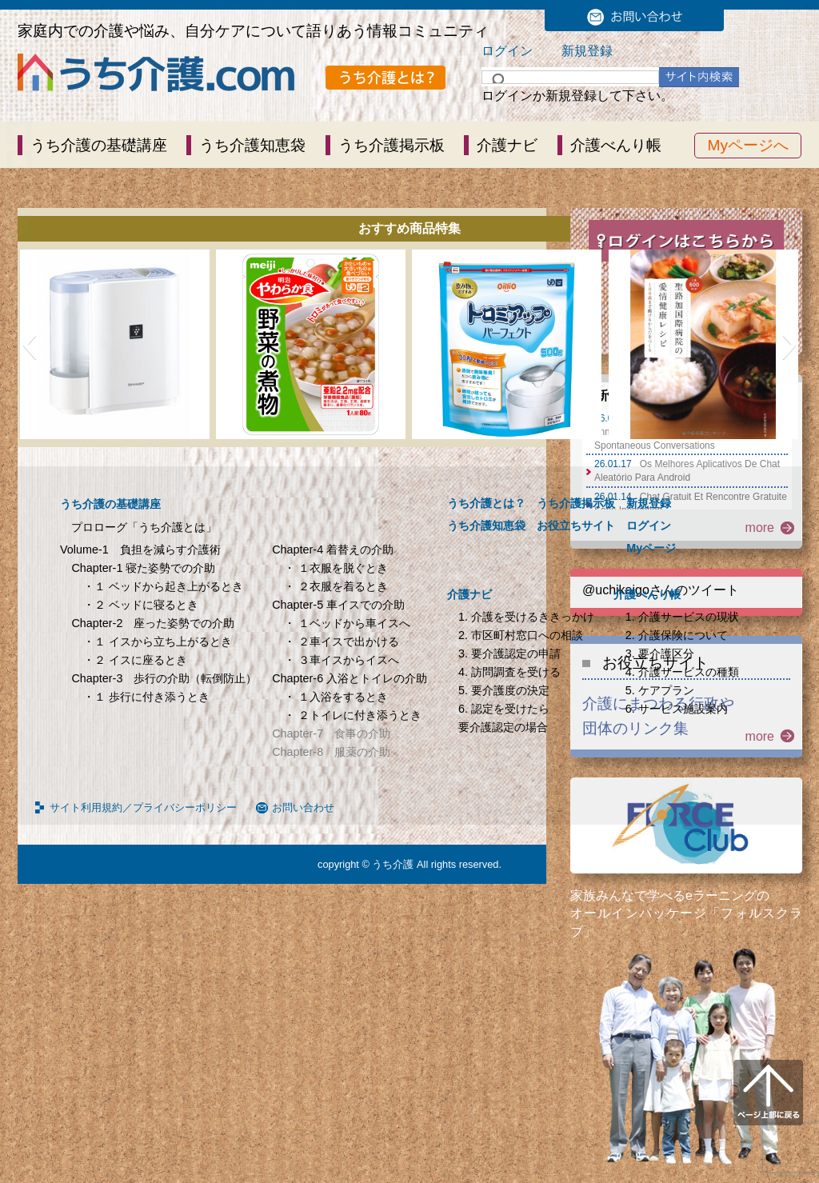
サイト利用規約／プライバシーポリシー (143, 807)
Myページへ (748, 145)
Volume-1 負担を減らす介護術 (140, 549)
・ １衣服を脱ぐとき (336, 568)
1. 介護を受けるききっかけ (526, 616)
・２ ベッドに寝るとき (140, 604)
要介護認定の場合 (503, 727)
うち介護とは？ (486, 503)
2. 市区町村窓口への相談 (520, 635)
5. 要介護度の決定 (503, 690)
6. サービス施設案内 (676, 708)
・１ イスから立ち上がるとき (157, 641)
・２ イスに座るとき (135, 659)
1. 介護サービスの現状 (682, 616)
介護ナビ (507, 145)
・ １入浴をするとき (336, 696)
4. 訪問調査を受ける (509, 671)
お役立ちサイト (576, 525)
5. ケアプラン (659, 690)
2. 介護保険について (676, 635)
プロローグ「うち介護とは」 (144, 527)
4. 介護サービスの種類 (682, 671)
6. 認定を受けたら (503, 708)
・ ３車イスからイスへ (341, 659)
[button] (29, 345)
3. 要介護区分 (659, 653)
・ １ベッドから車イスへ (347, 623)
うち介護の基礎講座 (98, 145)
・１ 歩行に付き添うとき (146, 696)
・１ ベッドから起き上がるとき (163, 586)
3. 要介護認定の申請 (509, 653)
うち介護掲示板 (391, 145)
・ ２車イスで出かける (341, 641)
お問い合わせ (303, 807)
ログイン (507, 51)
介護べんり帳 (615, 145)
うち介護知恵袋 (252, 145)
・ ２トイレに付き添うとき (352, 715)
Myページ (651, 548)
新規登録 (587, 51)
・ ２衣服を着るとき (336, 586)
